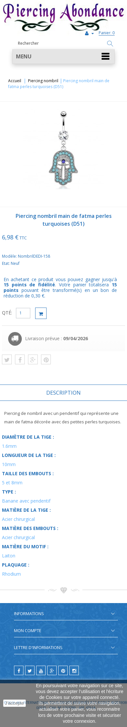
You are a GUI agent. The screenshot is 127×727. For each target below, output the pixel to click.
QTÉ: (7, 313)
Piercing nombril (43, 80)
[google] (52, 670)
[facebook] (18, 670)
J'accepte (14, 703)
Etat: (6, 263)
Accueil (14, 80)
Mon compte (27, 630)
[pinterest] (63, 670)
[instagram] (74, 670)
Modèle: (10, 256)
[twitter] (30, 670)
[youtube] (41, 670)
